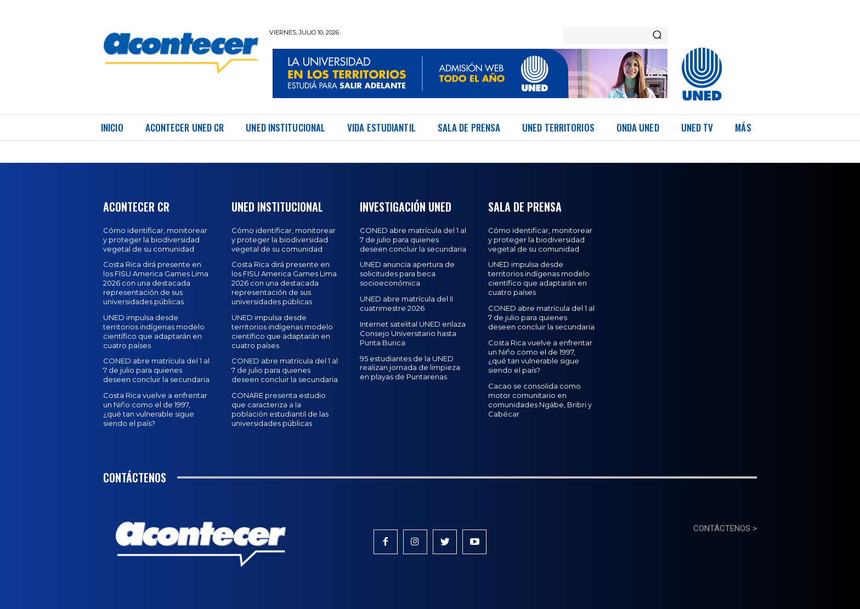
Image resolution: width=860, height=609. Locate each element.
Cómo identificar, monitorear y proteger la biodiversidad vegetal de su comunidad (155, 239)
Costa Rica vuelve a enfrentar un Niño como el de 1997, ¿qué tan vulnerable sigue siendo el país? (155, 409)
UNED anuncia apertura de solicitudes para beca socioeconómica (407, 273)
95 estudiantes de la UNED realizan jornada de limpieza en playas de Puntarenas (410, 368)
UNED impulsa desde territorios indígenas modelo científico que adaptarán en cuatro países (154, 331)
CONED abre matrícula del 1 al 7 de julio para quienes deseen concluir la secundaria (156, 370)
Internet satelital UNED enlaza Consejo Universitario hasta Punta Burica (413, 333)
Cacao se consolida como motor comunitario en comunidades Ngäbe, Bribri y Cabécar (540, 400)
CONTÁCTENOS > (725, 528)
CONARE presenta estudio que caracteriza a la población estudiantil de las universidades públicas (280, 409)
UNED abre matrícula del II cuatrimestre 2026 (406, 303)
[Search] (657, 35)
